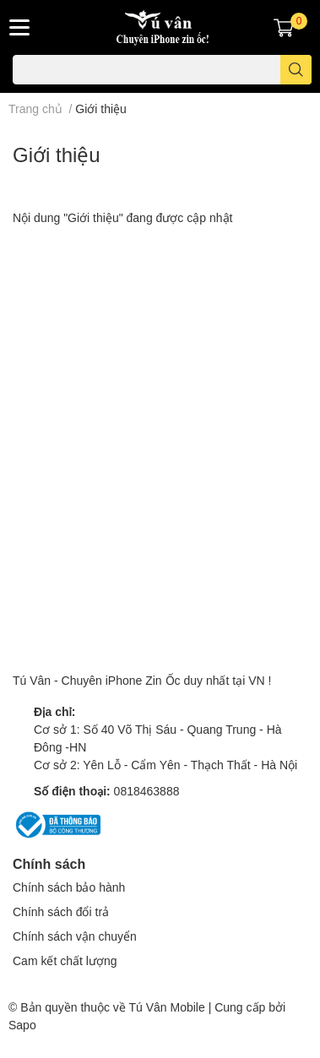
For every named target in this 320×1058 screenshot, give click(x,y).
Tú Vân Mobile (166, 1007)
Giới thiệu (56, 154)
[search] (296, 69)
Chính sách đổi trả (61, 911)
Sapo (22, 1024)
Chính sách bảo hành (69, 887)
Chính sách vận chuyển (75, 936)
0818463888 (147, 791)
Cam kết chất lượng (65, 960)
